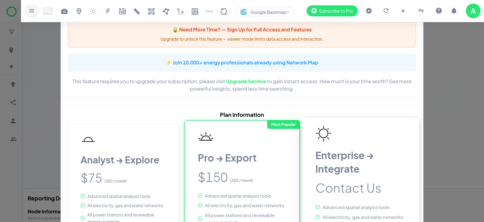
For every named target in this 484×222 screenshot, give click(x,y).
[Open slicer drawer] (421, 11)
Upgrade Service (246, 81)
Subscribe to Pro (331, 11)
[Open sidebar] (35, 11)
